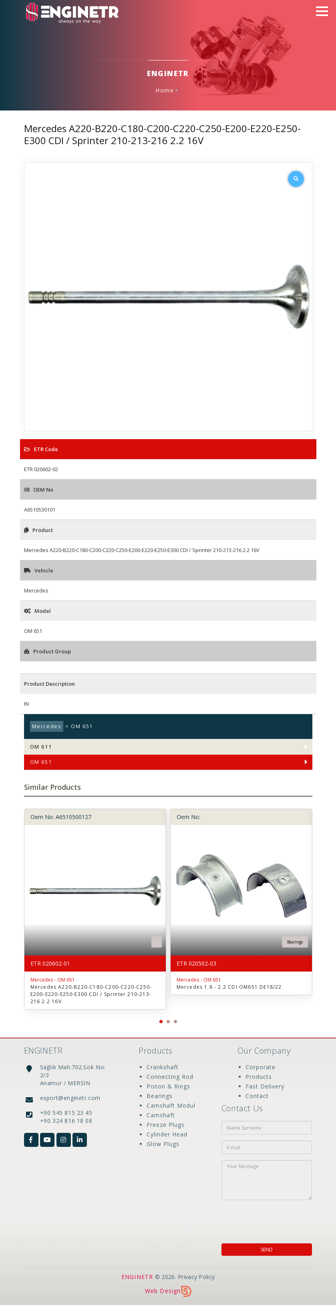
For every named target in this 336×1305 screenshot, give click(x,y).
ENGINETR (137, 1277)
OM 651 (41, 762)
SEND (267, 1249)
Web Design (168, 1291)
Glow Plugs (163, 1144)
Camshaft (161, 1115)
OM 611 (41, 746)
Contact (257, 1096)
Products (258, 1076)
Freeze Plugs (166, 1124)
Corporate (260, 1067)
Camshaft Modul (171, 1105)
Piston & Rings (168, 1086)
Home (164, 90)
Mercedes (47, 726)
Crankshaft (163, 1067)
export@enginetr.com (70, 1098)
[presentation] (273, 1219)
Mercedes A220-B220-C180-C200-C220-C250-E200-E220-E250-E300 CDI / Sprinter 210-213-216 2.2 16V (91, 994)
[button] (161, 1022)
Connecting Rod (170, 1076)
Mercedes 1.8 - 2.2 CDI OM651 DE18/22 (229, 987)
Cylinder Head (167, 1134)
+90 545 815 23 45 (66, 1112)
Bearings (160, 1096)
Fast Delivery (264, 1086)
